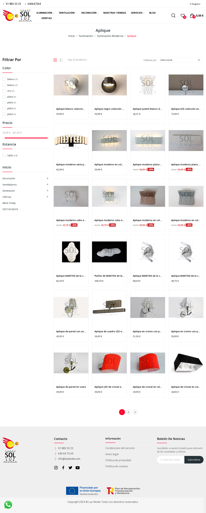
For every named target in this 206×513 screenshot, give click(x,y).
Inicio (6, 167)
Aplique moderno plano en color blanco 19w (186, 164)
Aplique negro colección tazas (109, 108)
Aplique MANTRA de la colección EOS (71, 275)
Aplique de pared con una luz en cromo (71, 331)
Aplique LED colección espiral (186, 108)
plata (11, 96)
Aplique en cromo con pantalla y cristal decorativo (186, 331)
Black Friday (9, 203)
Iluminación (8, 190)
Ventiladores (9, 184)
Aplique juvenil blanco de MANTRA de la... (148, 108)
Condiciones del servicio (120, 448)
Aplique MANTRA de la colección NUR (186, 275)
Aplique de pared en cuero (71, 386)
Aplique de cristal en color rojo (148, 386)
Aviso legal (112, 454)
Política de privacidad (118, 460)
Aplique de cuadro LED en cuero (109, 331)
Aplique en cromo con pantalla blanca (148, 331)
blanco (12, 79)
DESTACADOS (10, 209)
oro (10, 90)
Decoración (8, 178)
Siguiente (135, 412)
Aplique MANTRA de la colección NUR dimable (148, 275)
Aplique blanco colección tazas (71, 108)
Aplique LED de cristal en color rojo (109, 386)
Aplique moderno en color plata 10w (109, 164)
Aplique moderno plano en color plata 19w (148, 164)
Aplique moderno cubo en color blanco (71, 220)
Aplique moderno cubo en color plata (109, 220)
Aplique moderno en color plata (186, 220)
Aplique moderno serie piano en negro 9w (71, 164)
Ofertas (6, 196)
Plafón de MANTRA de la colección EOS (109, 275)
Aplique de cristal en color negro (186, 386)
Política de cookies (116, 466)
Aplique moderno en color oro (148, 220)
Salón (12, 155)
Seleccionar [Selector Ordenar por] (180, 60)
